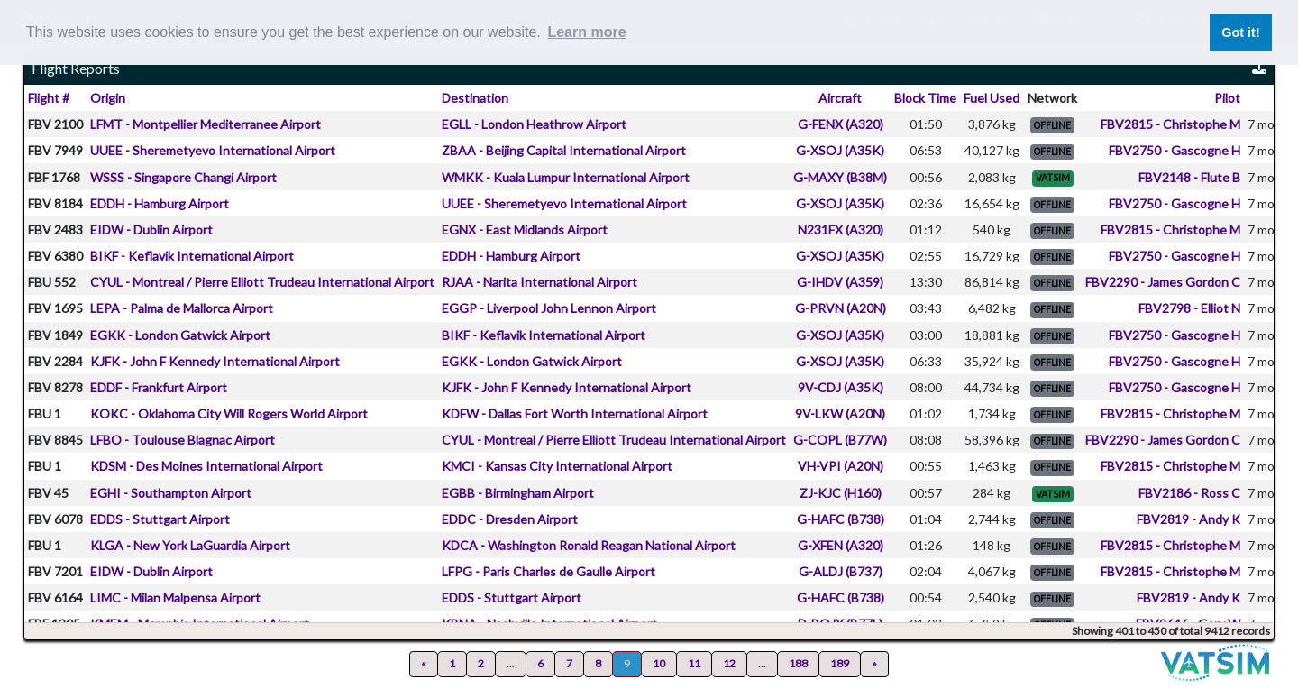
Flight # (48, 98)
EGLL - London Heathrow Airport (534, 124)
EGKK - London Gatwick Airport (180, 335)
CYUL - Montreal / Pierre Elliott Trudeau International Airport (262, 281)
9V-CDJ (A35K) (840, 387)
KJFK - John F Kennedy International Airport (215, 361)
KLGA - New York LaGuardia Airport (190, 545)
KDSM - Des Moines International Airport (206, 465)
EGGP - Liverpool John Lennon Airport (549, 308)
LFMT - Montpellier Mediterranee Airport (205, 124)
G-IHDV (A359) (840, 281)
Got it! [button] (1240, 32)
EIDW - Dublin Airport (151, 229)
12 (729, 663)
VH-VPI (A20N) (840, 465)
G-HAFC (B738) (840, 519)
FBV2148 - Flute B (1189, 177)
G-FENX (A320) (840, 124)
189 (839, 663)
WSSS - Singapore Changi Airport (183, 177)
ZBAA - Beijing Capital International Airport (564, 150)
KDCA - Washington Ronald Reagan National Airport (589, 545)
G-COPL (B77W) (840, 439)
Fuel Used (991, 98)
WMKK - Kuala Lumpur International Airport (566, 177)
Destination (475, 98)
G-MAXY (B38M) (840, 177)
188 (798, 663)
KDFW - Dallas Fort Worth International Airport (575, 413)
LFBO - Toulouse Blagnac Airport (182, 439)
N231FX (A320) (840, 229)
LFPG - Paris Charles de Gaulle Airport (548, 571)
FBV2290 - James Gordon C (1162, 281)
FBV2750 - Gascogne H (1174, 150)
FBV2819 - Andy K (1188, 519)
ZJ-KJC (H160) (841, 493)
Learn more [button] (586, 32)
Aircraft (840, 98)
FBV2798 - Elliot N (1189, 308)
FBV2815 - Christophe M (1170, 124)
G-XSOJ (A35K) (840, 150)
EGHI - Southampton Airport (170, 493)
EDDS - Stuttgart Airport (160, 519)
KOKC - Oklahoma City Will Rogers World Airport (229, 413)
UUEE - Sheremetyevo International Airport (212, 150)
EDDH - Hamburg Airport (159, 203)
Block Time (925, 98)
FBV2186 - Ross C (1189, 493)
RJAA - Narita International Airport (539, 281)
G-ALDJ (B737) (840, 571)
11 (694, 663)
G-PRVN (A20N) (840, 308)
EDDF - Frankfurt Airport (158, 387)
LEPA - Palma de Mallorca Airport (181, 308)
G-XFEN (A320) (840, 545)
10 (659, 663)
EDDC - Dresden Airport (510, 519)
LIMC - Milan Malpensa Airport (175, 597)
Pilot (1227, 98)
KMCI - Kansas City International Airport (557, 465)
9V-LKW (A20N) (840, 413)
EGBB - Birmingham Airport (518, 493)
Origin (107, 98)
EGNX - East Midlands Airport (525, 229)
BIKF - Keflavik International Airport (192, 255)
